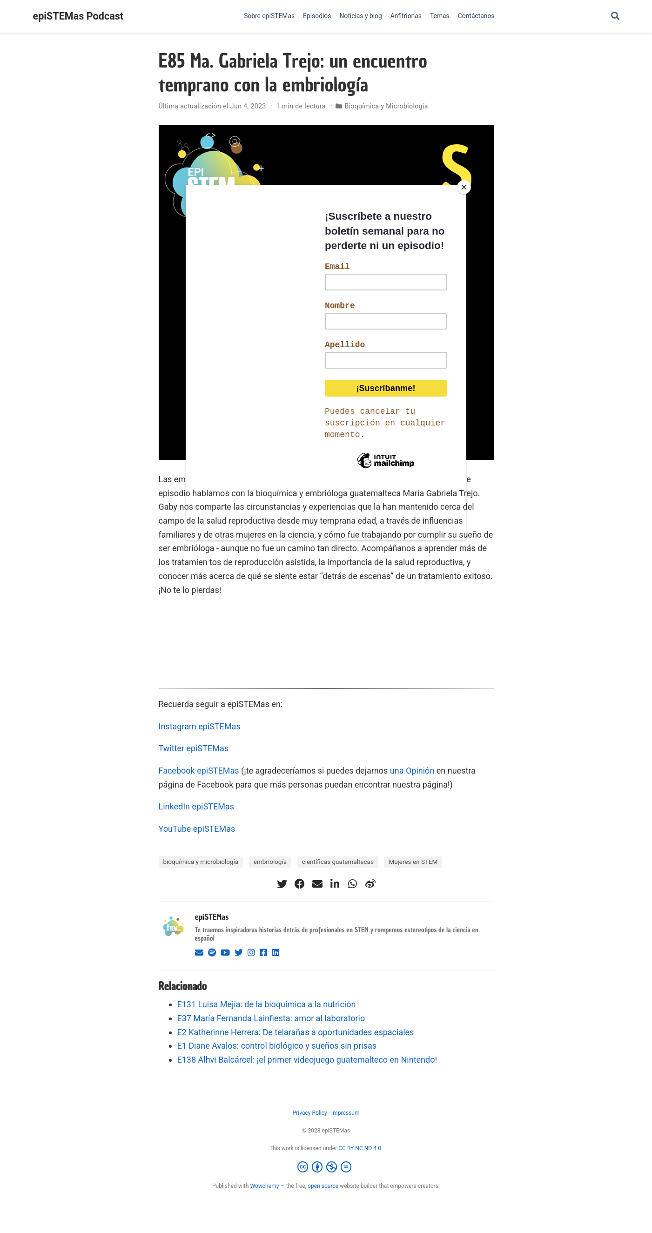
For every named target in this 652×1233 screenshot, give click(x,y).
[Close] (464, 187)
